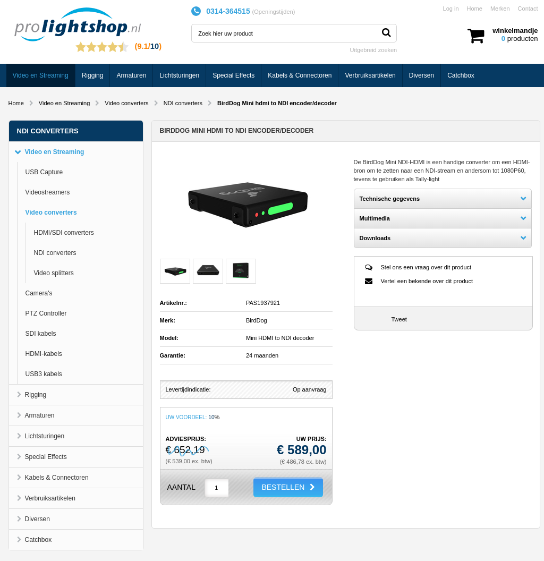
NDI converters (183, 103)
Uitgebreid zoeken (373, 50)
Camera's (39, 293)
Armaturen (131, 75)
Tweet (399, 319)
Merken (500, 8)
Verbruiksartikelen (370, 75)
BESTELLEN (282, 487)
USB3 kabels (44, 374)
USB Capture (44, 172)
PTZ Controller (46, 313)
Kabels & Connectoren (300, 75)
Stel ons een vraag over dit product (426, 267)
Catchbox (460, 75)
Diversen (421, 75)
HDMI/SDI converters (64, 232)
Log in (451, 8)
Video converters (126, 103)
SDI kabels (41, 333)
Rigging (93, 75)
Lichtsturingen (179, 75)
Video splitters (54, 273)
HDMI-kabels (44, 354)
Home (474, 8)
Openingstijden (273, 11)
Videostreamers (48, 192)
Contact (528, 8)
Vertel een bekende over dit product (427, 281)
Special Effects (233, 75)
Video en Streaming (41, 75)
